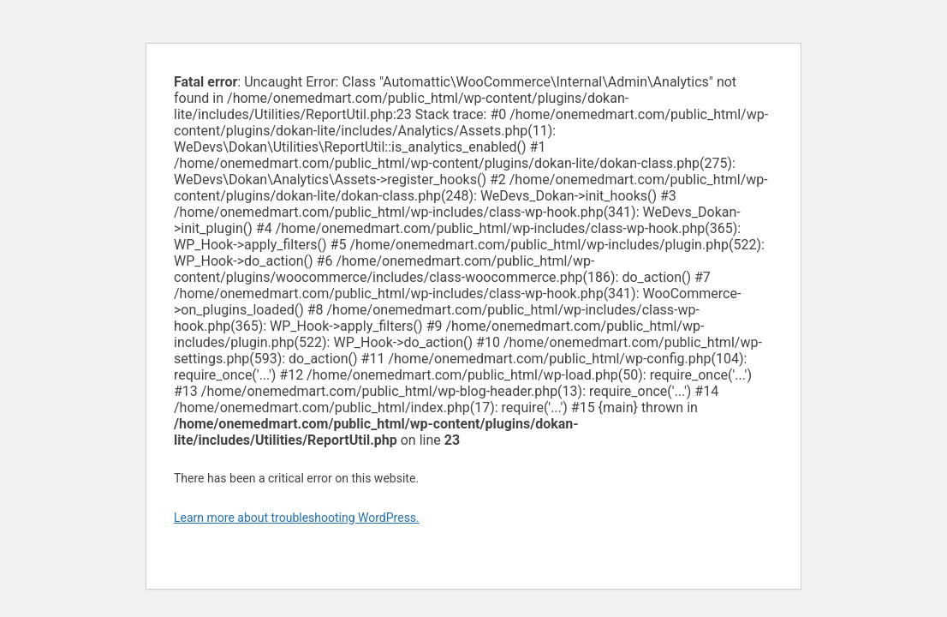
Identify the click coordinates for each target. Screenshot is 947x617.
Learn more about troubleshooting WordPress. (297, 517)
